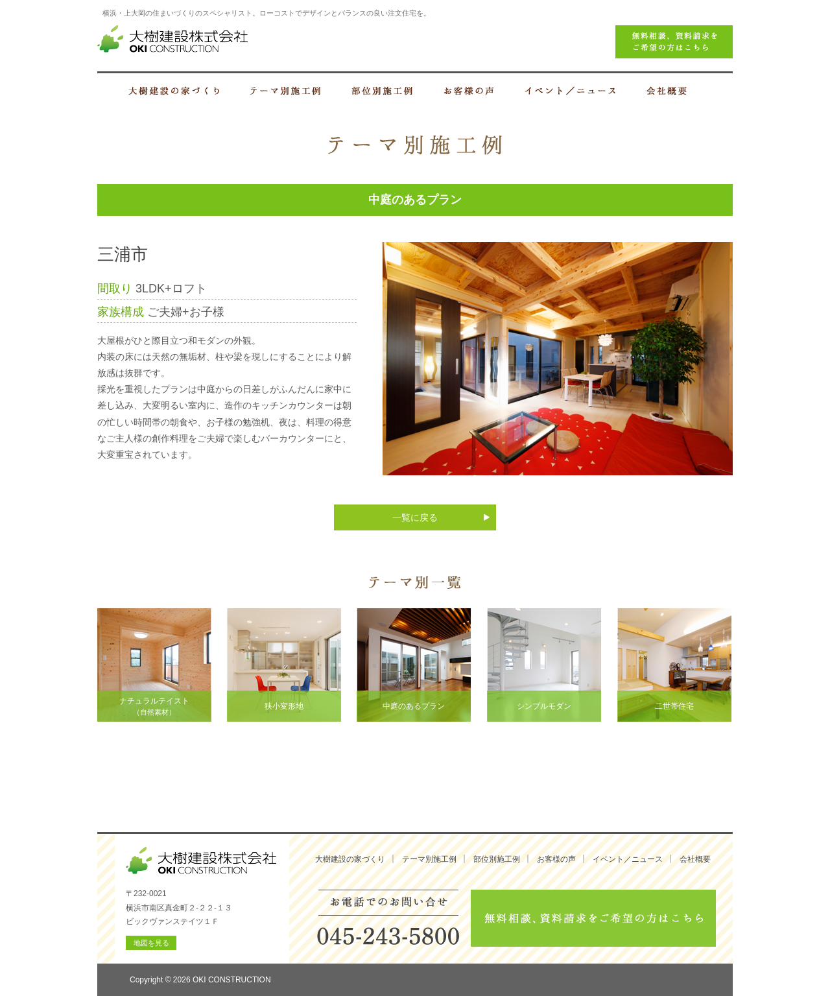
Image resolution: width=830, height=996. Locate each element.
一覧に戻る (415, 517)
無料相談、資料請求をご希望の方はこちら (593, 918)
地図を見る (151, 943)
